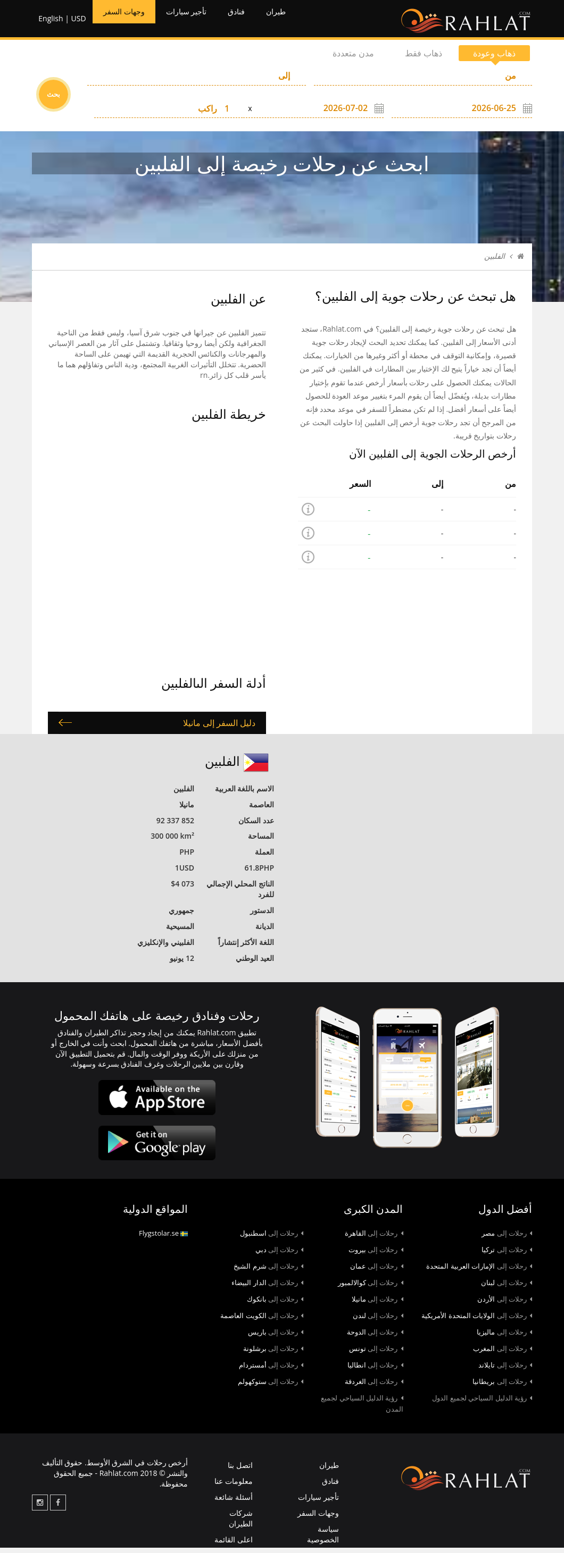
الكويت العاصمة (261, 1321)
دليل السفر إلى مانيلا (219, 728)
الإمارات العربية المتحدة (479, 1271)
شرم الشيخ (268, 1271)
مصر (507, 1238)
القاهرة (374, 1238)
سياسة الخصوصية (323, 1539)
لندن (378, 1321)
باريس (276, 1337)
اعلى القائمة (233, 1545)
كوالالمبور (370, 1288)
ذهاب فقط (423, 58)
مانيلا (377, 1304)
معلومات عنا (233, 1486)
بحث (53, 99)
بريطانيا (502, 1386)
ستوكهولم (271, 1386)
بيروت (376, 1255)
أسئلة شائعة (233, 1502)
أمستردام (271, 1370)
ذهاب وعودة (494, 58)
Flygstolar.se (163, 1238)
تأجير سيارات (201, 21)
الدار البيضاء (267, 1288)
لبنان (506, 1288)
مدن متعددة (353, 58)
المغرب (502, 1353)
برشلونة (273, 1353)
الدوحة (375, 1337)
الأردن (504, 1304)
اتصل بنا (240, 1470)
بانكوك (275, 1304)
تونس (376, 1353)
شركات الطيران (241, 1523)
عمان (376, 1271)
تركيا (507, 1255)
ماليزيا (504, 1337)
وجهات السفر (127, 21)
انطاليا (375, 1370)
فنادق (259, 21)
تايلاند (505, 1370)
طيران (303, 21)
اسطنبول (272, 1238)
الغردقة (374, 1386)
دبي (279, 1255)
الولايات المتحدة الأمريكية (476, 1321)
